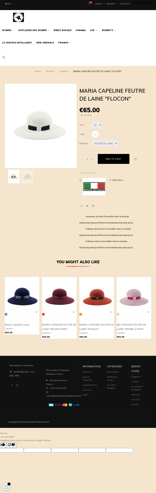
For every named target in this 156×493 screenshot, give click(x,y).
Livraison (87, 390)
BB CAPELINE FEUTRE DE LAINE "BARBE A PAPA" (131, 327)
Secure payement (87, 378)
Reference (117, 180)
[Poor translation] (11, 445)
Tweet (87, 206)
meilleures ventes (112, 378)
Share (81, 206)
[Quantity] (87, 159)
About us (87, 372)
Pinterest (93, 206)
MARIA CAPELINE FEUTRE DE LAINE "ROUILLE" (96, 327)
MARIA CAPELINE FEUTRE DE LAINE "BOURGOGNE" (59, 327)
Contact (135, 381)
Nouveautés (113, 372)
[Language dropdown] (9, 4)
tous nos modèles (111, 386)
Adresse (135, 394)
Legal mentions (90, 385)
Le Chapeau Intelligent (137, 388)
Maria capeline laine (17, 324)
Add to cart (114, 159)
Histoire (135, 404)
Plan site (135, 399)
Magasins (136, 376)
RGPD (85, 394)
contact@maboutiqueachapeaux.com (63, 395)
